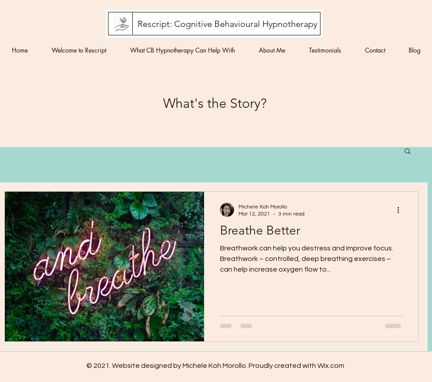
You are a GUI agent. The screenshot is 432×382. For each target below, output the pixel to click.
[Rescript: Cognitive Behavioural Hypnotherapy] (227, 24)
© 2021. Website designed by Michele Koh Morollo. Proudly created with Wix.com (215, 365)
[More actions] (401, 209)
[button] (407, 151)
